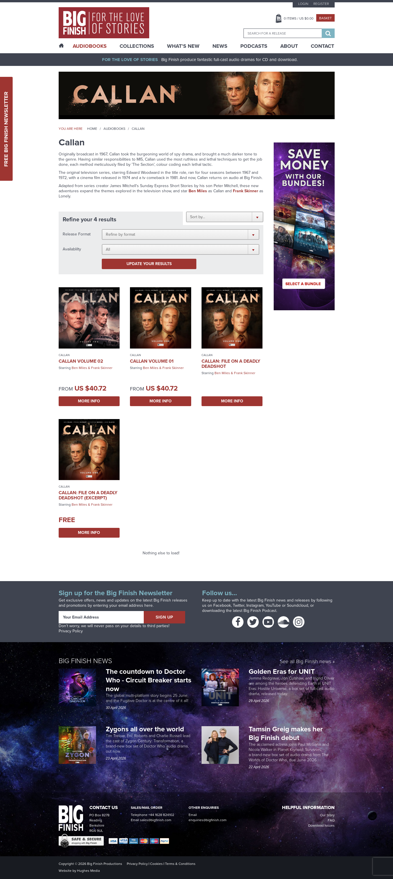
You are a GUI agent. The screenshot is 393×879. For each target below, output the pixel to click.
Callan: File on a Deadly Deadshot (231, 364)
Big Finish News (85, 661)
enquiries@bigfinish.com (208, 820)
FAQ (331, 820)
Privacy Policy (71, 631)
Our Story (327, 815)
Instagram (255, 605)
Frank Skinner (101, 367)
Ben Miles (198, 191)
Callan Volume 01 (152, 361)
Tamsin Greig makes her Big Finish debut (286, 733)
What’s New (183, 46)
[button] (224, 217)
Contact (322, 46)
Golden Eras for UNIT (283, 671)
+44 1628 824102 (161, 814)
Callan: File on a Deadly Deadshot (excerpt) (88, 495)
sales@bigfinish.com (155, 820)
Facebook (222, 605)
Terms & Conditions (180, 863)
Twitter (238, 605)
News (219, 46)
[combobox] (283, 33)
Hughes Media (88, 870)
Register (321, 3)
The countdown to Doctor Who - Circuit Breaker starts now (148, 680)
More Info (89, 401)
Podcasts (253, 46)
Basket (325, 18)
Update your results (149, 264)
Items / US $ (298, 18)
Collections (137, 46)
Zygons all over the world (146, 729)
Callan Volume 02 (81, 361)
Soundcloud (297, 605)
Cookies (156, 863)
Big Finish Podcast (260, 611)
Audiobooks (114, 128)
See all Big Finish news (305, 662)
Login (303, 3)
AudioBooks (90, 46)
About (289, 46)
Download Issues (321, 825)
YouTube (273, 605)
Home (92, 128)
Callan (64, 355)
